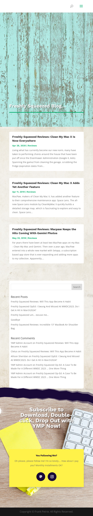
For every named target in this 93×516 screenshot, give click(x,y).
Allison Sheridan (19, 356)
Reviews (32, 145)
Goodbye (15, 319)
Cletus (14, 351)
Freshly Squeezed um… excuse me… (30, 314)
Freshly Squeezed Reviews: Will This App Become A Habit (41, 301)
